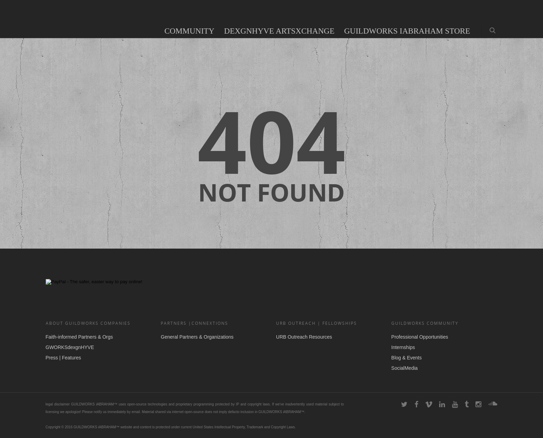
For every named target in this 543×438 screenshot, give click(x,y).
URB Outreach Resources (304, 337)
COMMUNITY (189, 31)
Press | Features (63, 357)
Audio (144, 31)
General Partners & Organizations (197, 337)
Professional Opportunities (419, 337)
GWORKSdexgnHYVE (70, 347)
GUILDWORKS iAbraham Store (407, 31)
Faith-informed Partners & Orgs (79, 337)
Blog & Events (406, 357)
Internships (403, 347)
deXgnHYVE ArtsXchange (279, 31)
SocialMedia (404, 368)
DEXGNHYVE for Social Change (402, 257)
